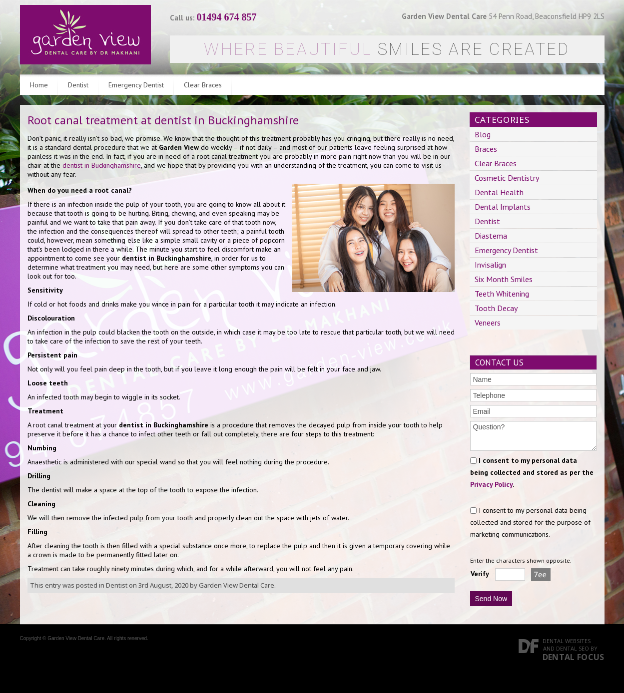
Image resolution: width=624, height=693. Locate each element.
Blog (483, 134)
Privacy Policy (491, 484)
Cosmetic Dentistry (507, 178)
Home (39, 84)
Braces (486, 149)
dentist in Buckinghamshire (101, 165)
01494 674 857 (227, 16)
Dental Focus (574, 657)
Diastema (491, 236)
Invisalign (490, 265)
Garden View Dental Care (236, 585)
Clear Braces (203, 84)
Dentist (78, 84)
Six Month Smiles (504, 279)
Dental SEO (572, 648)
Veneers (488, 323)
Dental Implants (503, 207)
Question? (533, 436)
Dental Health (499, 192)
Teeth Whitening (502, 294)
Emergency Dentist (136, 84)
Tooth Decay (496, 308)
